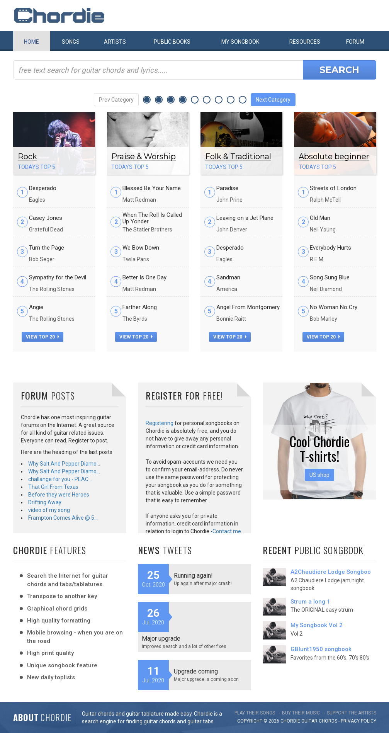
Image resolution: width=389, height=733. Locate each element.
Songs (71, 42)
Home (31, 42)
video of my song (49, 510)
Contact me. (227, 531)
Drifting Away (44, 502)
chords (328, 721)
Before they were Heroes (58, 495)
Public (172, 42)
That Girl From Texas (53, 487)
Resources (304, 42)
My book (240, 42)
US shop (319, 475)
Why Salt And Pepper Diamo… (64, 464)
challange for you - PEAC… (60, 479)
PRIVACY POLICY (358, 721)
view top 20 (42, 337)
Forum (355, 42)
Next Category (273, 100)
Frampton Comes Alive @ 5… (63, 518)
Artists (115, 42)
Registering (159, 423)
